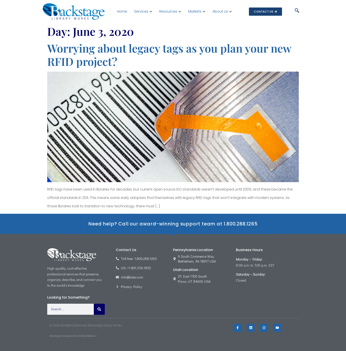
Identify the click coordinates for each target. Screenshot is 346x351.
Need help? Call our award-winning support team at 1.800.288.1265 (173, 224)
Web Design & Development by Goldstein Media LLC (73, 336)
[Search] (99, 309)
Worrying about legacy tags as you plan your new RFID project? (169, 55)
